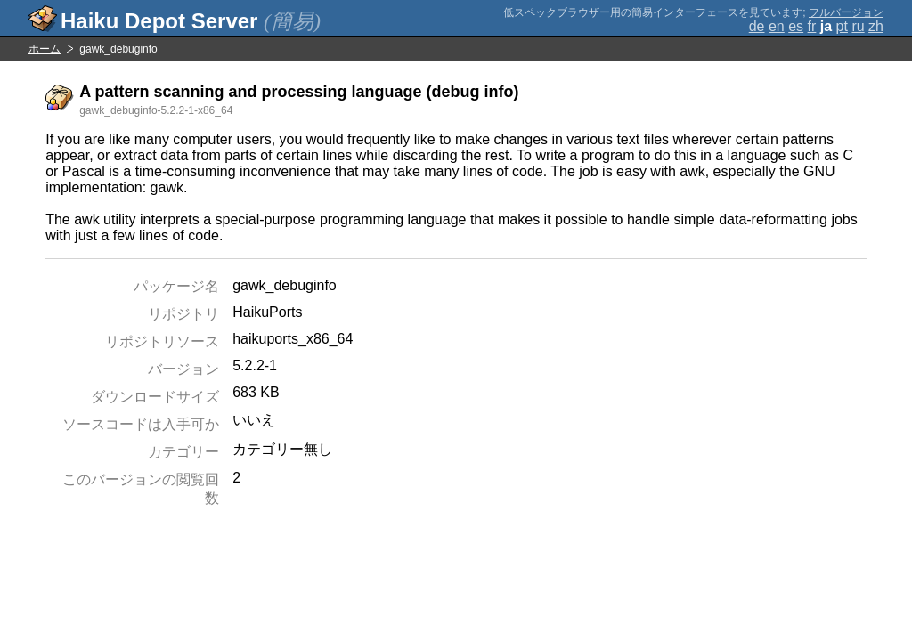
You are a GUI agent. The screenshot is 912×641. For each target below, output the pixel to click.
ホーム (44, 49)
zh (876, 26)
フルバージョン (846, 12)
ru (857, 26)
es (795, 26)
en (777, 26)
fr (812, 26)
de (757, 26)
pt (842, 26)
